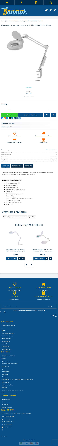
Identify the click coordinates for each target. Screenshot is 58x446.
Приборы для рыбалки (7, 385)
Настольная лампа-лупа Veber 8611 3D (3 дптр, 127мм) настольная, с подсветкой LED (42, 250)
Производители (6, 346)
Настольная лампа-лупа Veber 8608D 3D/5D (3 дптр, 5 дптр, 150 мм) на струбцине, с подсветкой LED (15, 250)
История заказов (6, 402)
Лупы (4, 217)
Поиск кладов (5, 382)
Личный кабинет (6, 399)
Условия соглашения (7, 336)
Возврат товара (6, 341)
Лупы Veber (31, 217)
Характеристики (17, 166)
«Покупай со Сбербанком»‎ (8, 325)
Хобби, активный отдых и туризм (10, 392)
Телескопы (4, 387)
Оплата (3, 330)
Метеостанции (5, 371)
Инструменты (5, 366)
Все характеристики (51, 150)
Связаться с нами (6, 338)
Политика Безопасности (8, 333)
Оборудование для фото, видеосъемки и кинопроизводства (17, 379)
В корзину (12, 258)
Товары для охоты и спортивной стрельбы (12, 390)
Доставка (4, 328)
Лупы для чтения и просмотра (17, 217)
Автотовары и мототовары (8, 355)
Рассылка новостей (7, 407)
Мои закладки (5, 404)
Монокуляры (5, 377)
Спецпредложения (6, 349)
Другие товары (5, 361)
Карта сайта (5, 344)
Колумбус (3, 312)
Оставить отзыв (29, 97)
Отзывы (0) (28, 166)
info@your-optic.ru (7, 419)
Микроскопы (5, 374)
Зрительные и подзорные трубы (10, 363)
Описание (6, 166)
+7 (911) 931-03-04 (8, 416)
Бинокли (4, 358)
